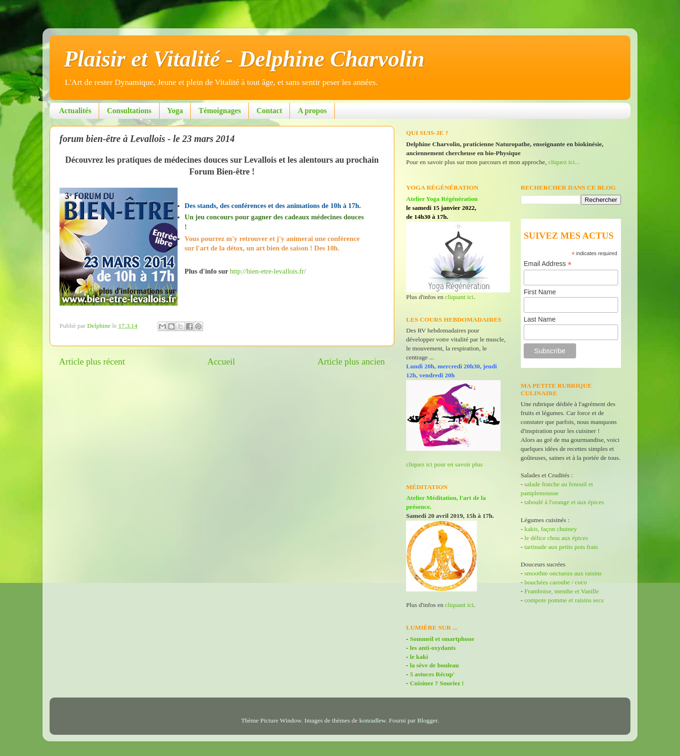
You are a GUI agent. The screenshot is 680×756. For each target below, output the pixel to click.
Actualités (75, 111)
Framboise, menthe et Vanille (561, 591)
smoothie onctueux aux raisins (563, 573)
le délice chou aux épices (556, 537)
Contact (269, 111)
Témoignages (219, 111)
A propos (312, 111)
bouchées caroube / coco (555, 582)
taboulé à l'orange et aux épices (564, 502)
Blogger (427, 720)
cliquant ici (459, 296)
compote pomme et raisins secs (564, 600)
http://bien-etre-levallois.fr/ (268, 271)
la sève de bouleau (434, 665)
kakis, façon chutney (550, 528)
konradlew (372, 720)
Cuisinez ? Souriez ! (437, 683)
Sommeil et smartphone (442, 638)
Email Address (548, 263)
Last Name (540, 319)
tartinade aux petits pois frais (560, 546)
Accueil (221, 361)
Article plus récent (92, 361)
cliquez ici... (563, 162)
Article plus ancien (351, 361)
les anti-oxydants (433, 647)
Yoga (175, 111)
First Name (540, 292)
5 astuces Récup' (432, 674)
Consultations (129, 111)
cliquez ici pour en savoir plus (444, 464)
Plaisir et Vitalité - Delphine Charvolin (244, 58)
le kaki (419, 656)
